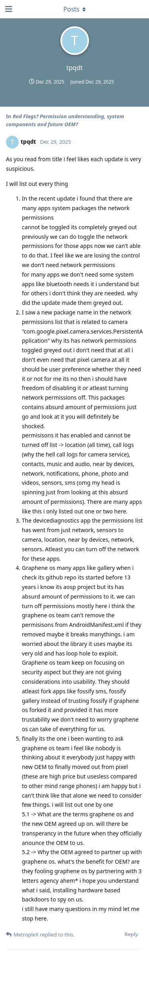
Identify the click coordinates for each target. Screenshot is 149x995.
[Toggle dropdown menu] (74, 9)
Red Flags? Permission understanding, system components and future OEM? (65, 120)
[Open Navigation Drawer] (8, 9)
